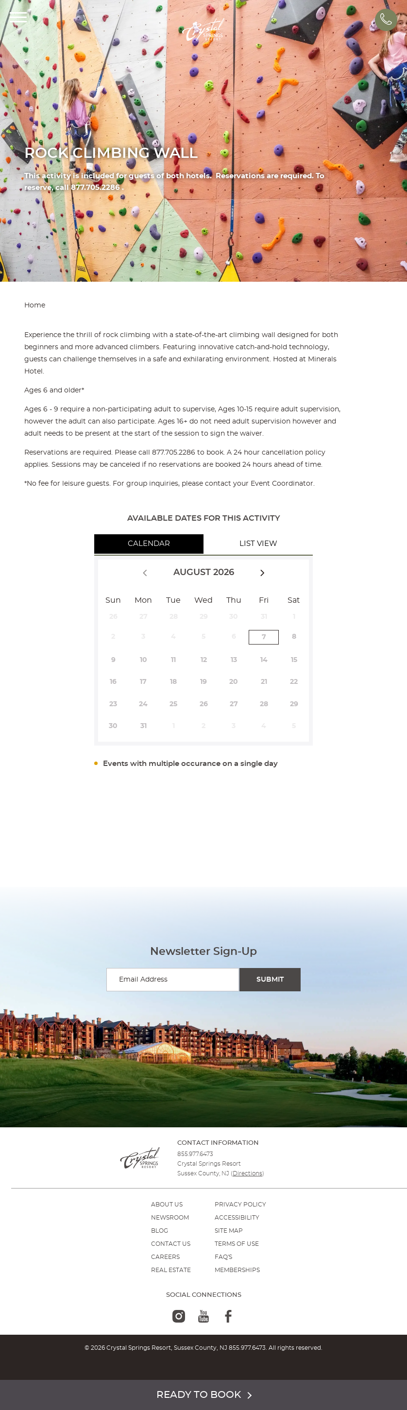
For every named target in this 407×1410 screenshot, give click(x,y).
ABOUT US (167, 1204)
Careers (165, 1257)
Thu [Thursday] (233, 600)
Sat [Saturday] (294, 600)
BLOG (159, 1231)
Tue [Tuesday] (173, 600)
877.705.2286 (173, 452)
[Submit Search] (270, 979)
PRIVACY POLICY (240, 1204)
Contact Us (170, 1244)
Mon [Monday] (143, 600)
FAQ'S (223, 1257)
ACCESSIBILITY (237, 1218)
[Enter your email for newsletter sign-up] (172, 979)
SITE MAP (229, 1231)
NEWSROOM (170, 1218)
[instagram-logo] (178, 1316)
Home (34, 305)
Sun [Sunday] (113, 600)
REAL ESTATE (171, 1270)
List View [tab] (258, 543)
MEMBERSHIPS (237, 1270)
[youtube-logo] (203, 1316)
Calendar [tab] (149, 543)
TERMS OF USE (237, 1244)
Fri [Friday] (264, 600)
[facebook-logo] (228, 1316)
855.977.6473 (195, 1154)
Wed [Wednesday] (203, 600)
